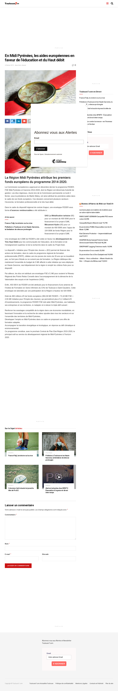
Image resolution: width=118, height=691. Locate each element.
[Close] (86, 104)
